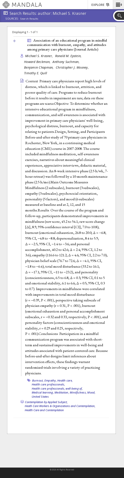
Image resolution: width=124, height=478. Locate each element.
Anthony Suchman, (66, 62)
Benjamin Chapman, (39, 67)
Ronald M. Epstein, (69, 56)
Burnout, (38, 380)
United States (40, 397)
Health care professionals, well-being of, (57, 388)
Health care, (65, 380)
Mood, (91, 392)
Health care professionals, (48, 384)
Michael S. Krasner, (39, 56)
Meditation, (61, 392)
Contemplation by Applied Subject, (46, 402)
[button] (118, 4)
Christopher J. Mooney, (73, 67)
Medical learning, (43, 392)
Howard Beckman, (37, 62)
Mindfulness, (78, 392)
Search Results (29, 18)
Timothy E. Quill (35, 73)
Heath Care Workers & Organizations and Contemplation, (60, 406)
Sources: (12, 18)
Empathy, (50, 380)
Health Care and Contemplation (44, 410)
